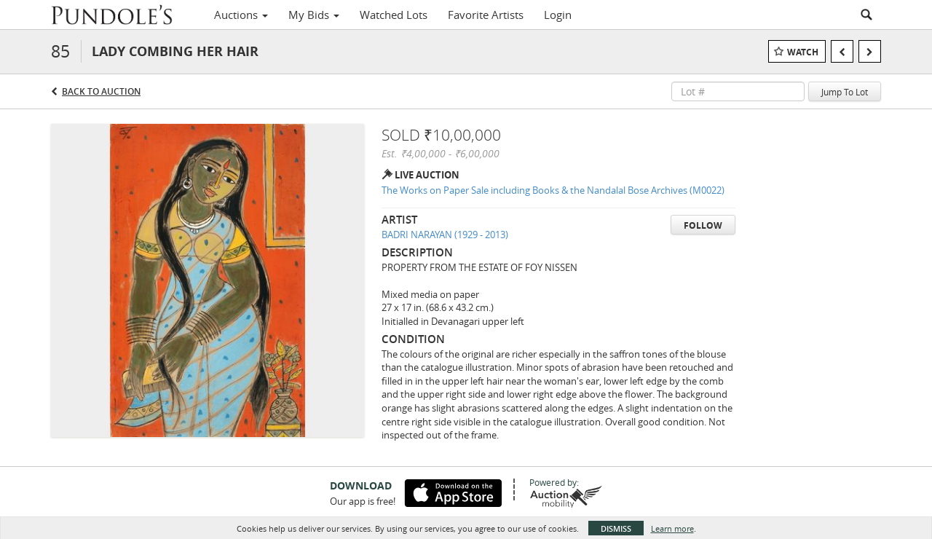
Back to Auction (101, 91)
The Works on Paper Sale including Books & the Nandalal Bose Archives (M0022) (553, 190)
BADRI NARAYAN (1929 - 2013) (445, 234)
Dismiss (616, 528)
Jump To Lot (844, 92)
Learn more (672, 528)
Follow (703, 225)
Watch (802, 52)
